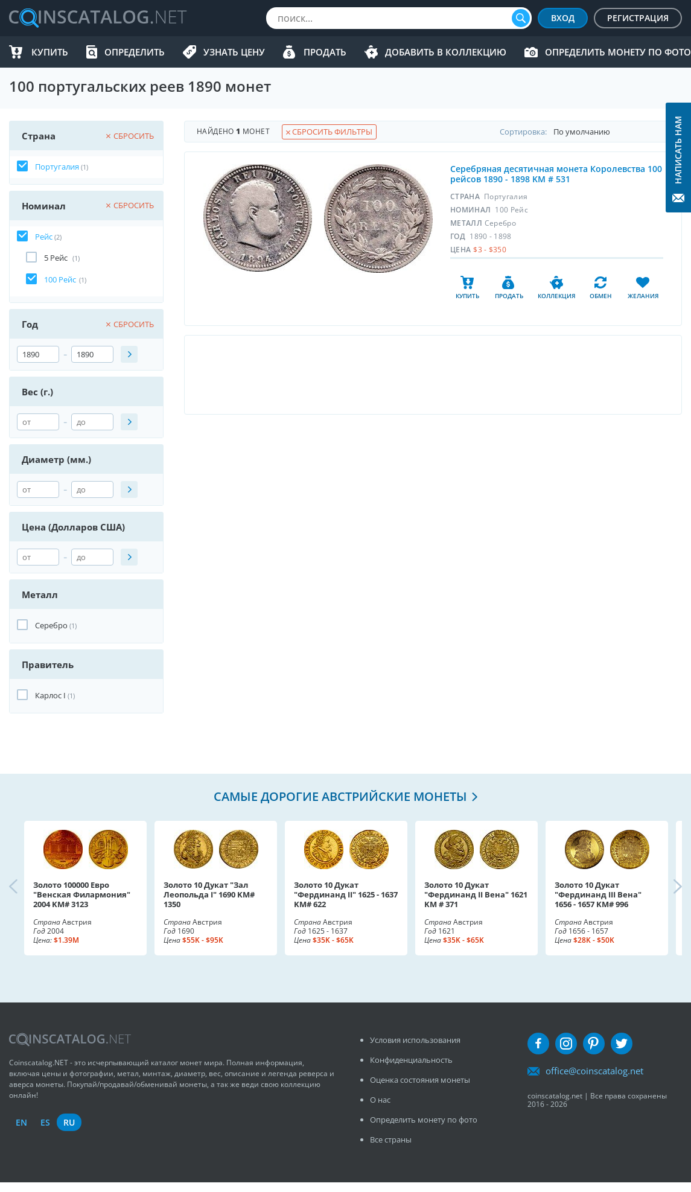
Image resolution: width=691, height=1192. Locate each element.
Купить (49, 52)
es (45, 1122)
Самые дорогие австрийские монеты (340, 796)
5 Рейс (56, 257)
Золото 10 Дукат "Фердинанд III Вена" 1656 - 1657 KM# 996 (598, 894)
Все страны (391, 1139)
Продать (325, 52)
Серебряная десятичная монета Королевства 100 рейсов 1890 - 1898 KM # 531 (556, 174)
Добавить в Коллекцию (445, 52)
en (21, 1122)
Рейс (44, 236)
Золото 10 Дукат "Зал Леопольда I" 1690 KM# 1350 (209, 894)
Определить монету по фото (618, 52)
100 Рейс (60, 279)
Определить (134, 52)
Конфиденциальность (411, 1059)
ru (69, 1122)
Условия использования (415, 1039)
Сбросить (130, 135)
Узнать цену (234, 52)
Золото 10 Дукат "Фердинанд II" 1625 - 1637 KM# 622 (346, 894)
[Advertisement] (432, 375)
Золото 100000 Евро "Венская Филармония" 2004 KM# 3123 (81, 894)
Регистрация (638, 18)
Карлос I (50, 695)
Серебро (51, 625)
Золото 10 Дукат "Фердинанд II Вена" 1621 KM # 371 (475, 894)
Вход (563, 18)
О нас (380, 1099)
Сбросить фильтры (329, 131)
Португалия (57, 166)
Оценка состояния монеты (420, 1079)
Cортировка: (590, 131)
